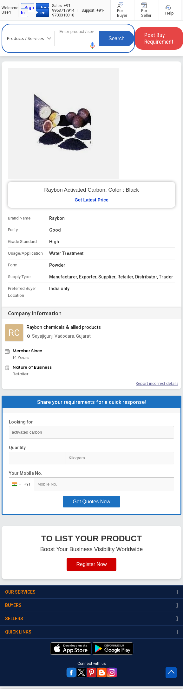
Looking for (21, 421)
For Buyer (122, 10)
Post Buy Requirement (158, 38)
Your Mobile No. (25, 473)
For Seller (146, 10)
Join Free (42, 10)
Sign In (27, 10)
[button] (92, 45)
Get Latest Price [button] (91, 199)
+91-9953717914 (63, 8)
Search (116, 38)
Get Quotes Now (91, 501)
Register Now (91, 564)
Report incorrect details (157, 383)
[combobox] (20, 484)
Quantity (17, 447)
